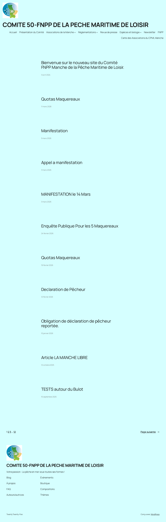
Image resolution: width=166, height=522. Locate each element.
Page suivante (150, 432)
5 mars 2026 (46, 138)
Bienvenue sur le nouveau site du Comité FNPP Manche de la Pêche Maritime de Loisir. (82, 65)
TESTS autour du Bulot (62, 389)
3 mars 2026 (46, 170)
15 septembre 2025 (49, 396)
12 (14, 431)
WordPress (155, 514)
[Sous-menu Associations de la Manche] (75, 32)
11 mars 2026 (46, 106)
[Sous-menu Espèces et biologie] (140, 32)
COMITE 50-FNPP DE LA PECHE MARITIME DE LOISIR (75, 25)
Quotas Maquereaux (60, 99)
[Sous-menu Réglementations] (97, 32)
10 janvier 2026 (47, 333)
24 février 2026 (47, 233)
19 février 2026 (47, 265)
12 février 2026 (47, 297)
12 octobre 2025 (47, 365)
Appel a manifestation (61, 162)
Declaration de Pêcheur (63, 289)
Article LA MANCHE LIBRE (64, 357)
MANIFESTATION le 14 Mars (66, 194)
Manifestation (54, 130)
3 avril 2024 (45, 75)
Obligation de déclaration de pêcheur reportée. (76, 323)
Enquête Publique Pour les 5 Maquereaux (79, 226)
